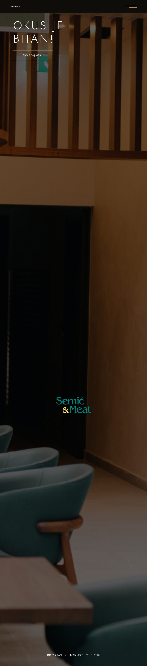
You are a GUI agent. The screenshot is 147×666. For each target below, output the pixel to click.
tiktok (95, 654)
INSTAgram (54, 654)
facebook (77, 654)
